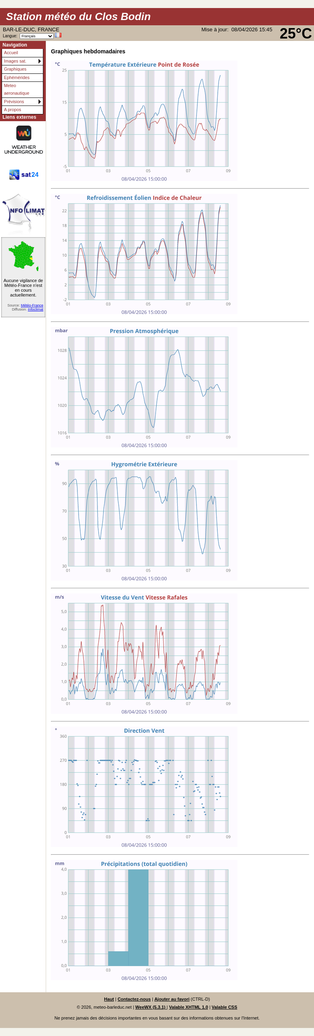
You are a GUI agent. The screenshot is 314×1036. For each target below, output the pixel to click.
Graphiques (15, 69)
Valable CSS (224, 1007)
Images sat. (15, 61)
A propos (12, 109)
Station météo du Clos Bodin (78, 16)
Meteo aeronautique (16, 89)
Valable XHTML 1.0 (188, 1007)
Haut (109, 999)
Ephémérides (17, 77)
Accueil (11, 52)
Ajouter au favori (172, 999)
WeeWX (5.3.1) (150, 1007)
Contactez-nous (134, 999)
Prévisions (14, 101)
